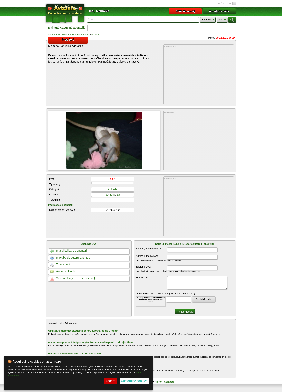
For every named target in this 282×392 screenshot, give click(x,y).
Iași (118, 194)
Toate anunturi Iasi (57, 34)
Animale (95, 34)
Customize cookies (134, 381)
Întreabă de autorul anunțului (73, 257)
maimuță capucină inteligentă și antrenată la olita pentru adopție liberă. (91, 342)
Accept (110, 381)
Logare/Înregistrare (223, 3)
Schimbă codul (204, 299)
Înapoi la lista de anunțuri (71, 250)
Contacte (169, 381)
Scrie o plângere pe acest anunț (75, 278)
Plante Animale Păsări (78, 34)
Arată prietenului (66, 271)
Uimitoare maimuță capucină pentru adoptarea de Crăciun (83, 330)
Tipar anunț (63, 264)
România (110, 194)
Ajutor (158, 381)
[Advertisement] (198, 75)
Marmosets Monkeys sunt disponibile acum (74, 353)
